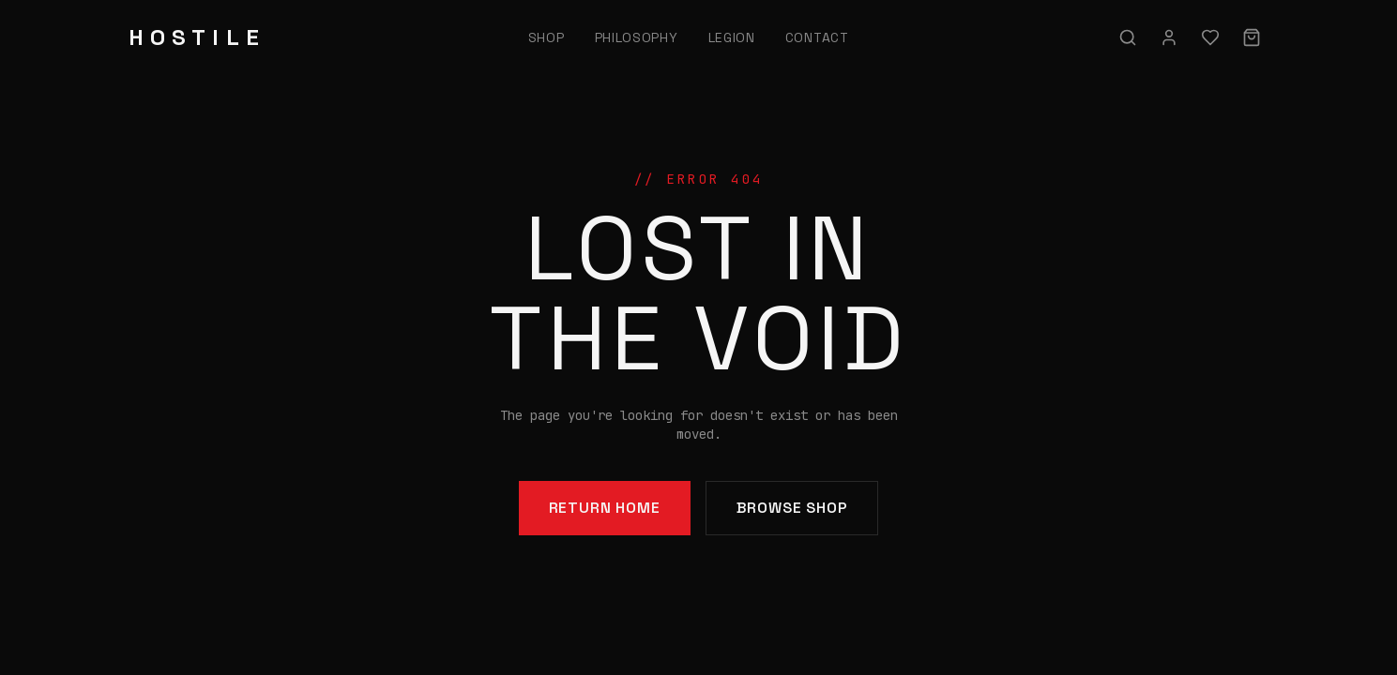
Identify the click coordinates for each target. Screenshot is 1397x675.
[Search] (1128, 37)
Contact (817, 37)
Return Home (605, 508)
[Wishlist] (1210, 37)
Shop (546, 37)
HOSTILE (197, 37)
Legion (731, 37)
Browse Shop (792, 508)
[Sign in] (1169, 37)
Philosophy (636, 37)
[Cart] (1251, 37)
